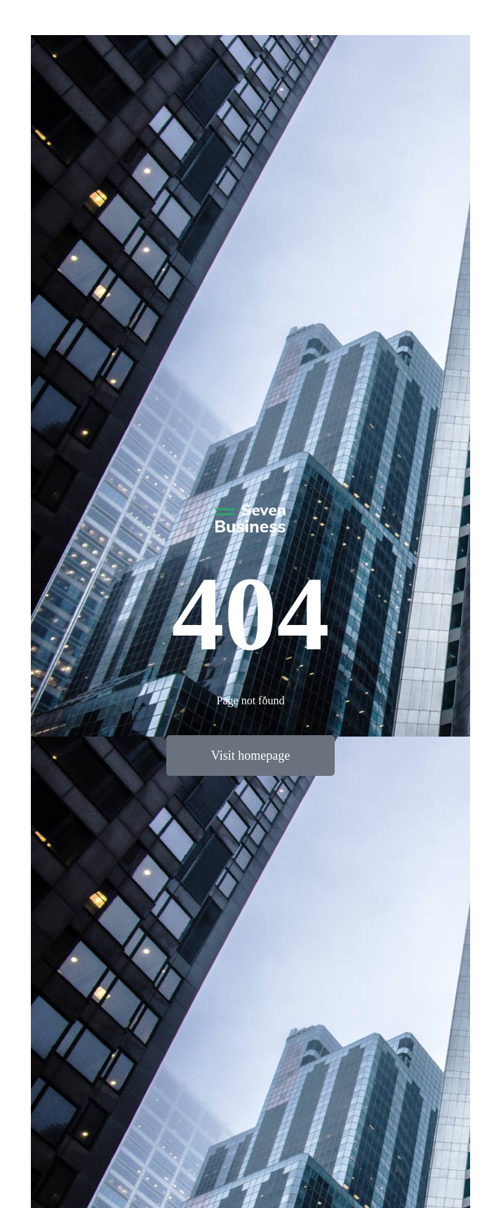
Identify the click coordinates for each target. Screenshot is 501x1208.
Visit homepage (250, 756)
